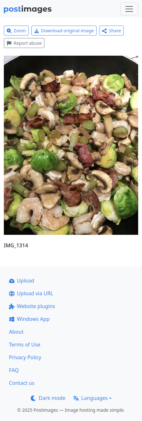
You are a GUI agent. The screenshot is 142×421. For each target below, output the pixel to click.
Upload (21, 280)
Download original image (64, 31)
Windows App (29, 318)
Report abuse (24, 43)
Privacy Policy (25, 357)
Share (111, 31)
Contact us (22, 382)
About (16, 331)
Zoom (16, 31)
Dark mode (48, 397)
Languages (90, 397)
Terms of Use (24, 344)
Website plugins (32, 306)
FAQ (14, 370)
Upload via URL (31, 293)
